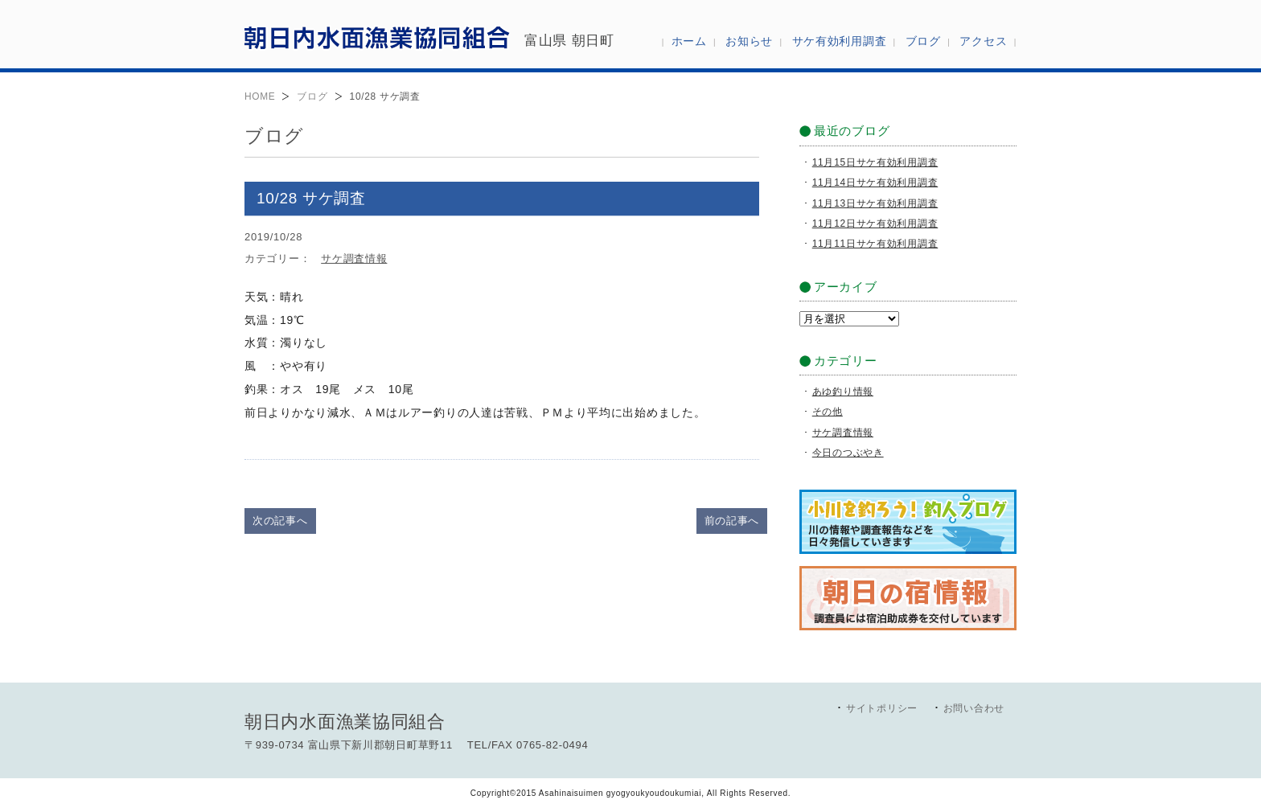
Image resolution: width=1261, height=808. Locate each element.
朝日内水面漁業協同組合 (377, 37)
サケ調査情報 (354, 258)
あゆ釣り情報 (842, 391)
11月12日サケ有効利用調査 (875, 223)
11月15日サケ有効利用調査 (875, 162)
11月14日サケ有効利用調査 (875, 182)
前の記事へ (732, 521)
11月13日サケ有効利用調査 (875, 203)
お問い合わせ (973, 708)
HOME (259, 96)
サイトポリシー (882, 708)
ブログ (312, 96)
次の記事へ (280, 521)
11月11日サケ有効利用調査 (875, 243)
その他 (827, 411)
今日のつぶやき (848, 452)
